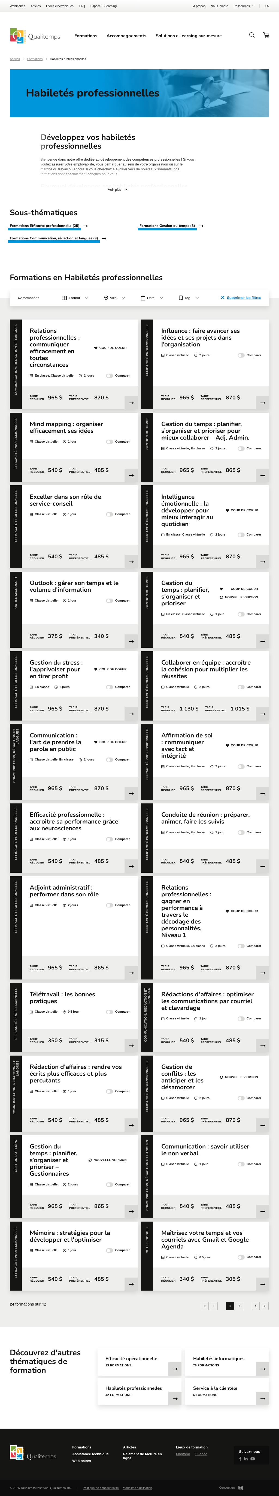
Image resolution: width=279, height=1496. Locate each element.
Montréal (183, 1454)
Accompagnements (126, 36)
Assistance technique (90, 1454)
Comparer (118, 376)
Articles (36, 6)
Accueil (15, 59)
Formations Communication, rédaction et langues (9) (54, 238)
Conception (237, 1487)
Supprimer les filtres (241, 297)
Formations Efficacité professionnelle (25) (45, 226)
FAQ (82, 6)
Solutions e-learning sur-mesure (189, 36)
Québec (201, 1454)
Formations (85, 36)
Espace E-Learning (103, 6)
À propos (199, 6)
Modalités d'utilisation (137, 1487)
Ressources (241, 6)
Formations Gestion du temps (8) (167, 226)
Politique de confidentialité (101, 1487)
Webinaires (17, 6)
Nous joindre (219, 6)
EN (267, 6)
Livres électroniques (60, 6)
